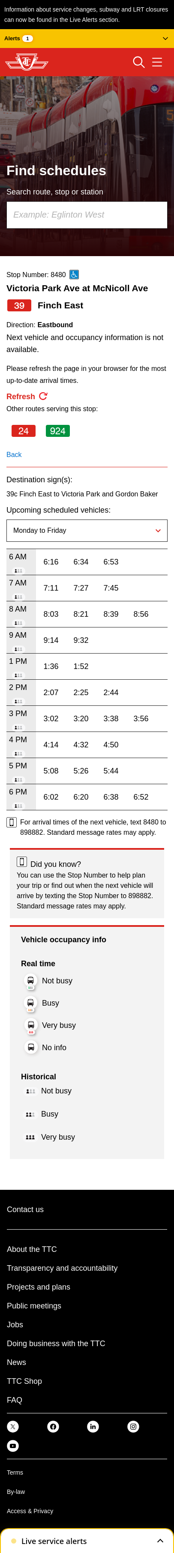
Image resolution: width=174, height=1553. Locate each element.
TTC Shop (24, 1381)
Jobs (15, 1324)
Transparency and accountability (62, 1268)
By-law (16, 1491)
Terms (15, 1472)
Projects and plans (38, 1287)
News (16, 1362)
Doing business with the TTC (56, 1343)
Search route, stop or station (54, 192)
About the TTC (32, 1249)
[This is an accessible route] (74, 274)
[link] (13, 1426)
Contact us (25, 1209)
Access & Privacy (30, 1511)
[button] (87, 38)
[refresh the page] (27, 397)
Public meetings (34, 1306)
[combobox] (87, 215)
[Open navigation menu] (157, 62)
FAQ (14, 1400)
